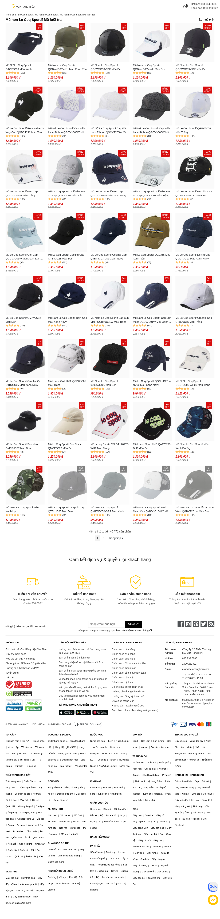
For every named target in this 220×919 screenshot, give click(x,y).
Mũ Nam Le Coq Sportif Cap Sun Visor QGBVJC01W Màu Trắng (110, 319)
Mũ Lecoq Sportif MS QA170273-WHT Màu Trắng (110, 446)
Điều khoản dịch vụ (122, 682)
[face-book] (181, 624)
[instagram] (188, 624)
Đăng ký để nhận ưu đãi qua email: (26, 626)
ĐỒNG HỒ (53, 781)
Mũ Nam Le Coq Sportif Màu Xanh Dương (192, 446)
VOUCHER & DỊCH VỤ (60, 734)
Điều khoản (39, 724)
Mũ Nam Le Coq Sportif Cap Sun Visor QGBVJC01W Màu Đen (194, 509)
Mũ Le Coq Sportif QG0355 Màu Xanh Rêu (151, 256)
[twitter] (204, 624)
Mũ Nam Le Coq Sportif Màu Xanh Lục (22, 509)
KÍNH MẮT (95, 781)
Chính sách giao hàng (123, 658)
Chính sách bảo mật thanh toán (129, 672)
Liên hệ (10, 677)
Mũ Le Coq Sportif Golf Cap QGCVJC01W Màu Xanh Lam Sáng (23, 257)
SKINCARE (11, 871)
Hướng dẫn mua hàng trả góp (128, 705)
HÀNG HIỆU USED (99, 837)
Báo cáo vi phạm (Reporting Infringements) (135, 710)
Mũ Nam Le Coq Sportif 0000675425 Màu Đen (104, 383)
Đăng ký (133, 624)
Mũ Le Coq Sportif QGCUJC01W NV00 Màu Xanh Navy (152, 383)
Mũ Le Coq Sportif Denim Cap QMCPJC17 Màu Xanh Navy (192, 256)
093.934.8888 (209, 3)
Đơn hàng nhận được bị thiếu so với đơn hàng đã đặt (81, 664)
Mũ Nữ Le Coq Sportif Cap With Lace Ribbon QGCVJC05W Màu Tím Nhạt (66, 130)
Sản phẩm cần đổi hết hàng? (74, 657)
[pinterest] (196, 624)
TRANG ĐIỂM (140, 756)
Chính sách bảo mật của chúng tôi (133, 630)
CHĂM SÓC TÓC (99, 803)
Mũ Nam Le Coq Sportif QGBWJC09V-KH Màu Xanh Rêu (67, 67)
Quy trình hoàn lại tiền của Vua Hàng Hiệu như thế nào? (82, 697)
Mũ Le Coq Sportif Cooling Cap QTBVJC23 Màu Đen (66, 256)
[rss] (211, 624)
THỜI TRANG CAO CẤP (18, 775)
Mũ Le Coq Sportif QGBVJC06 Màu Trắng (193, 130)
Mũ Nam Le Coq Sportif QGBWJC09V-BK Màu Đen (191, 67)
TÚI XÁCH (11, 734)
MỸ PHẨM (95, 846)
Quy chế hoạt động (16, 654)
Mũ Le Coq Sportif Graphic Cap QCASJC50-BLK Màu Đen (193, 193)
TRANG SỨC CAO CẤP (187, 734)
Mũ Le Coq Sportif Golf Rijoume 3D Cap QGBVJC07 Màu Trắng (151, 193)
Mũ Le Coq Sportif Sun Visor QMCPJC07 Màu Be (64, 446)
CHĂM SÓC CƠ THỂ (58, 843)
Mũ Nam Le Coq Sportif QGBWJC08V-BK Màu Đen (106, 67)
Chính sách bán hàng (123, 649)
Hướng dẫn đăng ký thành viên (128, 696)
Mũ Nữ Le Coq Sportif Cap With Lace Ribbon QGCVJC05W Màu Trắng (109, 130)
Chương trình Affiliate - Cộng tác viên (26, 663)
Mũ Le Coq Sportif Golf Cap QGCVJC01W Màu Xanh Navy (108, 193)
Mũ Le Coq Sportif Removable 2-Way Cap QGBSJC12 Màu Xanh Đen (25, 130)
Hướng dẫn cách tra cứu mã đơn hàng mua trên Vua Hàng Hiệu (82, 651)
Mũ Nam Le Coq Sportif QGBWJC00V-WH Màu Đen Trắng (149, 67)
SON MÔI (137, 734)
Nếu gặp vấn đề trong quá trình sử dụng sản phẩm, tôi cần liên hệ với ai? (83, 689)
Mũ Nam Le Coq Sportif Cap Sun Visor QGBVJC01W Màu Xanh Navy (152, 320)
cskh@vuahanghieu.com (195, 669)
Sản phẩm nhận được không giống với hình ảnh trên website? (82, 672)
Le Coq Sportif (25, 14)
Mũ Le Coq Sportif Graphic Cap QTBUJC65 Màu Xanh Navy (24, 383)
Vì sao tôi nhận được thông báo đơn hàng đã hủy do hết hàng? (83, 681)
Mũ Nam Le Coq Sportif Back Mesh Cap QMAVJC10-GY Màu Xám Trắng (151, 509)
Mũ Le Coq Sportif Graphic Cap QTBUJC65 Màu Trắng (193, 319)
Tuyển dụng (12, 672)
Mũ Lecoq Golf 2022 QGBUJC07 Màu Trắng (67, 383)
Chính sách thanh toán (124, 668)
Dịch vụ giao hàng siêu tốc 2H (128, 691)
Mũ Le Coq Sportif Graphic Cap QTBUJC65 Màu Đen (66, 509)
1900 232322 (210, 7)
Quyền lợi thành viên (123, 701)
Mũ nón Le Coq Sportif (46, 14)
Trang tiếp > (115, 538)
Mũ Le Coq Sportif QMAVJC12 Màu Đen (23, 319)
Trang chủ (11, 14)
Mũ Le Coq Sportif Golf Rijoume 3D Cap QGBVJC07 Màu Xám (66, 193)
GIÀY (135, 809)
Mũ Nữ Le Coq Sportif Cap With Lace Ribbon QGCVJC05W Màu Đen (151, 130)
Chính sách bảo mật (123, 677)
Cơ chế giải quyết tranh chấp (127, 686)
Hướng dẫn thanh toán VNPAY (22, 668)
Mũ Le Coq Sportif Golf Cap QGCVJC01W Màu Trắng (22, 193)
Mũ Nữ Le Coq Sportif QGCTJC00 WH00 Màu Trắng (192, 383)
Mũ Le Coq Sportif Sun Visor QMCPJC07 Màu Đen (22, 446)
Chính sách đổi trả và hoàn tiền (129, 663)
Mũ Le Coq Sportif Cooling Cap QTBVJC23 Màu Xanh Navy (109, 256)
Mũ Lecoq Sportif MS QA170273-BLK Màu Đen (152, 446)
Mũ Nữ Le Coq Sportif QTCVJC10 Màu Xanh (19, 67)
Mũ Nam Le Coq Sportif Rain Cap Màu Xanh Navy (67, 319)
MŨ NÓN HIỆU (55, 809)
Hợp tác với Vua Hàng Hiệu (20, 658)
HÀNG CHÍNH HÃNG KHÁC (189, 775)
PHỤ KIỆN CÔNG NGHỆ (60, 871)
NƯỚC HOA (96, 734)
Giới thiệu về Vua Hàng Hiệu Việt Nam (26, 649)
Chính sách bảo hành (123, 654)
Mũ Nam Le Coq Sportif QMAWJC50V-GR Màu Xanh (107, 509)
